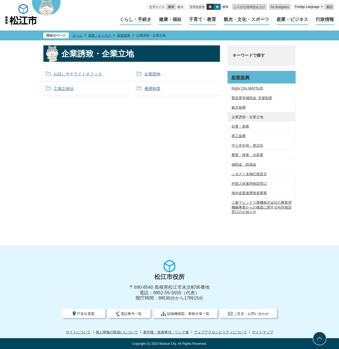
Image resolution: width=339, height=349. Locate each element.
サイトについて (78, 332)
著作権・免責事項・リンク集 (166, 332)
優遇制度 (152, 88)
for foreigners (280, 7)
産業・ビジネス (99, 35)
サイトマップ (262, 332)
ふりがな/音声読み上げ (249, 7)
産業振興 (123, 35)
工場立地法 (63, 88)
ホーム (77, 35)
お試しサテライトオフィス (77, 74)
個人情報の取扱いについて (117, 332)
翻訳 (330, 7)
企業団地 (152, 74)
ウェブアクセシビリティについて (220, 332)
